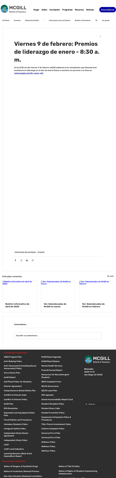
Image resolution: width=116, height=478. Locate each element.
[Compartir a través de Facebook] (15, 260)
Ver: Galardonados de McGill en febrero (93, 305)
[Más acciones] (100, 36)
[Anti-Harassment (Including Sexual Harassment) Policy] (20, 366)
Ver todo (110, 276)
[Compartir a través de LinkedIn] (27, 260)
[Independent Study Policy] (20, 440)
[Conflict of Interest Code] (20, 395)
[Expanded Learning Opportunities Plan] (20, 413)
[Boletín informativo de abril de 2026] (19, 290)
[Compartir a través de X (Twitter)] (21, 260)
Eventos (17, 20)
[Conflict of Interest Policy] (20, 399)
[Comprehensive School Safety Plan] (20, 390)
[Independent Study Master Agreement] (20, 433)
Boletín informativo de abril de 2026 (17, 305)
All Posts (5, 20)
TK (96, 20)
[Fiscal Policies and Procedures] (20, 420)
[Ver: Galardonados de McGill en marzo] (58, 290)
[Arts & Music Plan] (20, 373)
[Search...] (99, 404)
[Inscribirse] (107, 9)
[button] (67, 9)
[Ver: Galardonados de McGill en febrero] (96, 290)
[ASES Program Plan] (20, 357)
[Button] (58, 357)
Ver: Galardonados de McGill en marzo (55, 305)
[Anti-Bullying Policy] (20, 361)
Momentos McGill (32, 20)
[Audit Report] (20, 377)
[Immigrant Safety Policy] (20, 428)
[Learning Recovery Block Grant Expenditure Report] (20, 453)
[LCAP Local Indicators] (20, 449)
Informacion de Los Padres (59, 20)
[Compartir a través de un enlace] (33, 260)
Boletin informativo (83, 20)
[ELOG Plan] (20, 404)
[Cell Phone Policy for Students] (20, 382)
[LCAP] (20, 445)
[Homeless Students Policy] (20, 424)
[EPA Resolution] (20, 408)
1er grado (105, 20)
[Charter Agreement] (20, 386)
